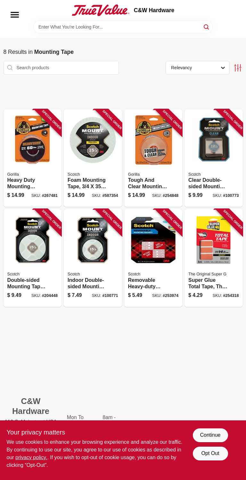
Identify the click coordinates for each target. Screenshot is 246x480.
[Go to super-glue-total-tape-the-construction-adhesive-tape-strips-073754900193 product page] (213, 258)
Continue (210, 435)
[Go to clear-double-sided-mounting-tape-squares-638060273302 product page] (213, 158)
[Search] (206, 26)
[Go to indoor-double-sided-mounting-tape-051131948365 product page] (93, 258)
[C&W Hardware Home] (100, 10)
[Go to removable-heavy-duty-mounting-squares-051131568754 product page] (153, 258)
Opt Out (210, 453)
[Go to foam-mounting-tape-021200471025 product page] (93, 158)
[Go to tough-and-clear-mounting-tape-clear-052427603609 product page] (153, 158)
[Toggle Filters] (238, 68)
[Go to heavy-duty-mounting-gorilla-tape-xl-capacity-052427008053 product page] (33, 158)
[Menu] (15, 15)
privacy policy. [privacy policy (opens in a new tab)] (31, 457)
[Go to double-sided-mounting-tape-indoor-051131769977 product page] (33, 258)
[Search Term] (123, 27)
